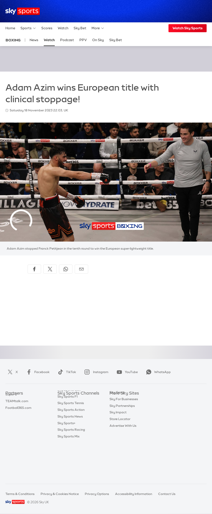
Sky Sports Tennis (70, 440)
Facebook (37, 372)
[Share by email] (81, 269)
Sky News (116, 406)
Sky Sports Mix (68, 473)
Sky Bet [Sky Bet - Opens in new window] (115, 40)
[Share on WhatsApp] (65, 269)
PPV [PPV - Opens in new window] (83, 40)
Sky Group (117, 420)
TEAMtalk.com (16, 413)
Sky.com (116, 400)
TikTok (66, 372)
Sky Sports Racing (71, 466)
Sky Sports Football (72, 413)
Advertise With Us (122, 453)
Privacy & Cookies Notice (60, 493)
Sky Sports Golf (69, 426)
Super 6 (11, 406)
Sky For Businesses (123, 426)
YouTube (126, 372)
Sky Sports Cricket (71, 420)
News (34, 40)
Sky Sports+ (66, 460)
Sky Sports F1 (67, 433)
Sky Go (114, 413)
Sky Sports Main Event (74, 400)
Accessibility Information (133, 493)
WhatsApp (157, 372)
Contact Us (166, 493)
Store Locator (119, 446)
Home (10, 28)
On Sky (98, 40)
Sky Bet (80, 28)
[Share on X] (50, 269)
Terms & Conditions (20, 493)
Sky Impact (118, 440)
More (98, 28)
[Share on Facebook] (34, 269)
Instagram (95, 372)
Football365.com (18, 420)
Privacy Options (97, 493)
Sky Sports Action (71, 446)
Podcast (67, 40)
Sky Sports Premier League (77, 406)
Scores (46, 28)
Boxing (13, 40)
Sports (28, 28)
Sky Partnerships (122, 433)
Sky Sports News (70, 453)
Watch (63, 28)
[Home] (22, 11)
